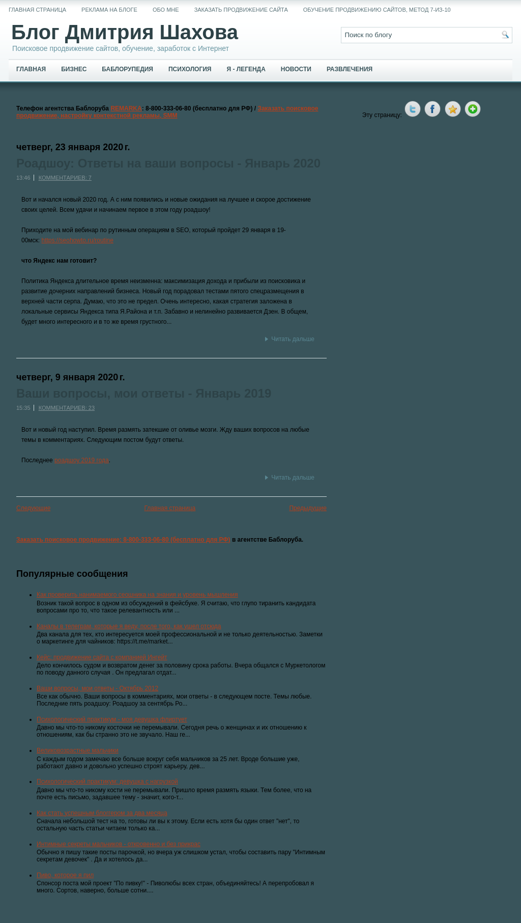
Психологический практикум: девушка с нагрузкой (107, 781)
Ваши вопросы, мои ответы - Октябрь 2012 (97, 688)
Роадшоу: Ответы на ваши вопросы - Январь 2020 (168, 163)
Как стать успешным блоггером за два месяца (102, 813)
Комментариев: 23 (67, 408)
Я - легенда (245, 69)
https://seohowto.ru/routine (77, 240)
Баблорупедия (127, 69)
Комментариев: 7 (65, 178)
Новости (296, 69)
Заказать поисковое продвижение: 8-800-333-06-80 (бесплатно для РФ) (123, 539)
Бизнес (73, 69)
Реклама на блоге (109, 10)
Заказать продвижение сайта (241, 10)
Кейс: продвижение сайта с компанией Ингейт (102, 657)
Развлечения (349, 69)
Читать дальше (292, 339)
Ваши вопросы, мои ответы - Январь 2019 (143, 393)
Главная (31, 69)
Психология (189, 69)
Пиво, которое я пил (65, 875)
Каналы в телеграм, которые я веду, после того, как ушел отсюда (129, 626)
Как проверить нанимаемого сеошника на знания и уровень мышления (137, 594)
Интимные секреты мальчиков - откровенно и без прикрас (118, 844)
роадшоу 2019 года (81, 460)
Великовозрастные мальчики (78, 750)
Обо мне (166, 10)
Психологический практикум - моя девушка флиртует (112, 719)
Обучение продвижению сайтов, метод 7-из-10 (377, 10)
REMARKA (125, 108)
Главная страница (37, 10)
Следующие (33, 508)
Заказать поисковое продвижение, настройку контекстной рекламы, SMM (167, 112)
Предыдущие (308, 508)
